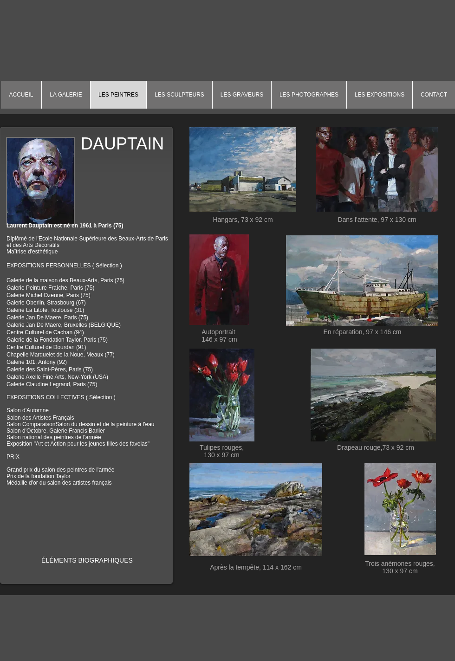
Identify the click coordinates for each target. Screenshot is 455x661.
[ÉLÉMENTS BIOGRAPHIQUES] (87, 560)
